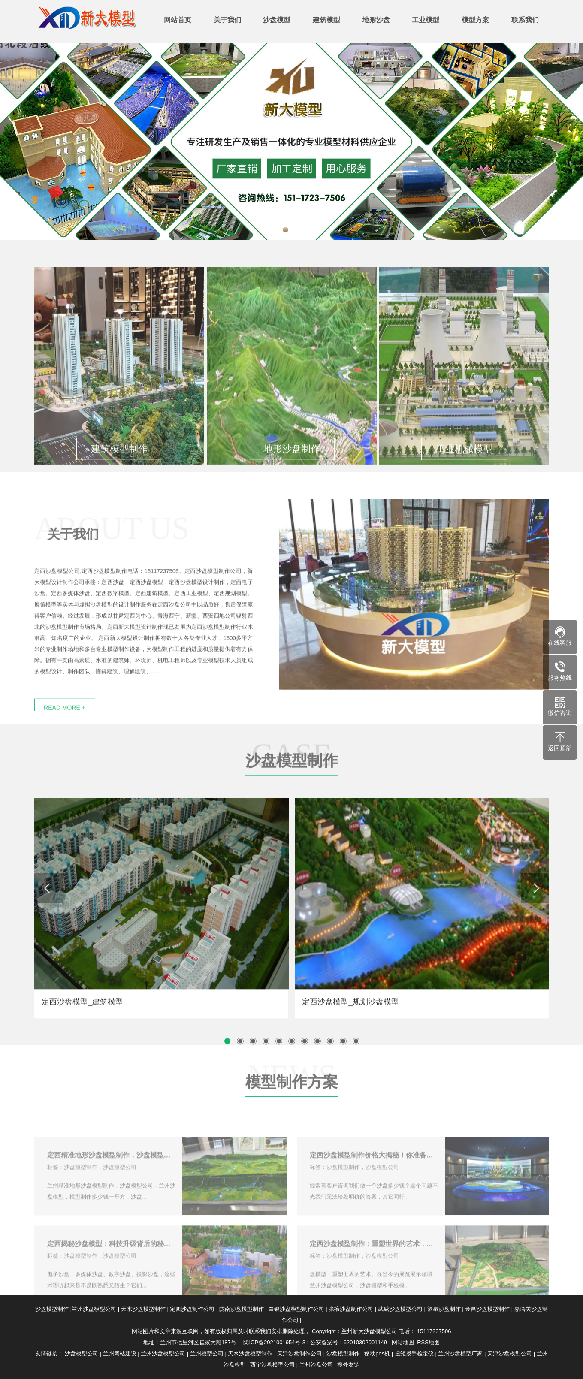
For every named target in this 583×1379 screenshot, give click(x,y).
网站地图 (403, 1342)
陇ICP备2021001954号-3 (274, 1342)
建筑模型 (326, 20)
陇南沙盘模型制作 (241, 1309)
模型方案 (475, 20)
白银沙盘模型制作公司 (296, 1309)
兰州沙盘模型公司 (94, 1309)
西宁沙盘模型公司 (272, 1364)
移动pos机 (377, 1353)
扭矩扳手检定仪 (414, 1353)
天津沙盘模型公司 (509, 1353)
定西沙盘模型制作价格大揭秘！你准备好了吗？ (374, 1182)
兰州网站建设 (119, 1353)
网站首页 (177, 20)
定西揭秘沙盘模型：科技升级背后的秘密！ (111, 1271)
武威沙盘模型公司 (400, 1309)
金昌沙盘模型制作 (487, 1309)
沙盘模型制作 (291, 799)
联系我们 (525, 20)
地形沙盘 (376, 20)
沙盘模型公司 (81, 1353)
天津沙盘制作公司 (299, 1353)
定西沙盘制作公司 (192, 1309)
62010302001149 (365, 1342)
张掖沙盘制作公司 (351, 1309)
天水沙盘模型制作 (143, 1309)
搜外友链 (348, 1364)
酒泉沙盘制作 (444, 1309)
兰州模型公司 (207, 1353)
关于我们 (227, 20)
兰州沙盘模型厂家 (460, 1353)
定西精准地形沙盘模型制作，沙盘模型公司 (111, 1182)
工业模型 (425, 20)
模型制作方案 (291, 1120)
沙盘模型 (276, 20)
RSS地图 (428, 1342)
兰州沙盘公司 (316, 1364)
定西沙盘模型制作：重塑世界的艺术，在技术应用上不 (374, 1271)
